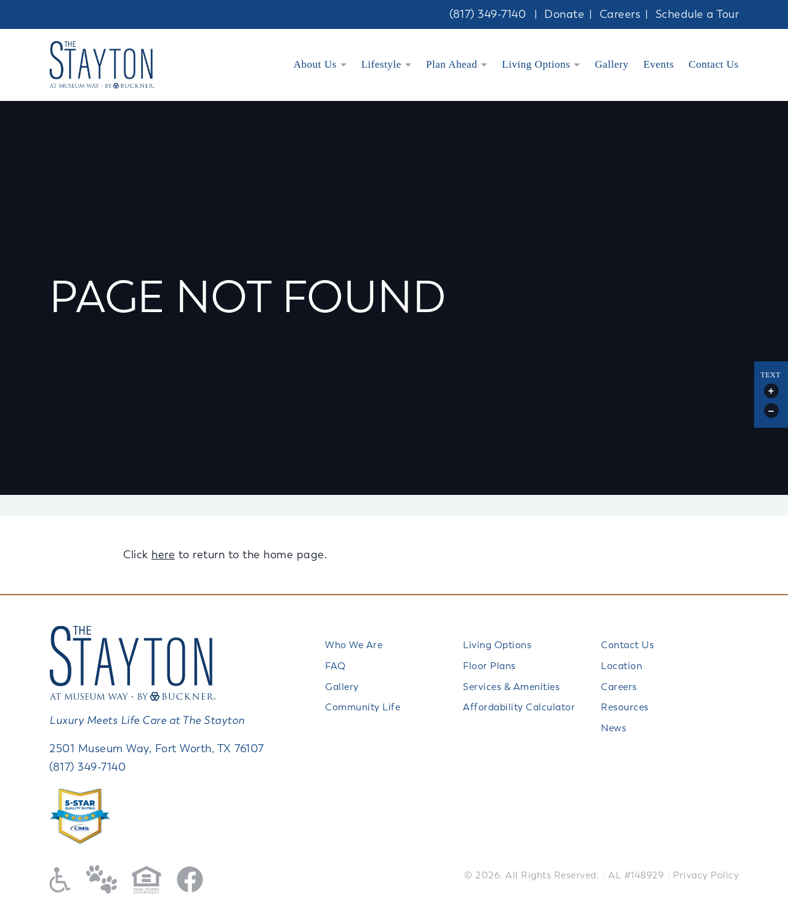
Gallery (612, 64)
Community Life (362, 707)
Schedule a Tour (697, 14)
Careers (620, 14)
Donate (564, 14)
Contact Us (714, 64)
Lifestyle (381, 64)
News (613, 728)
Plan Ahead (451, 64)
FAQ (335, 666)
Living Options (536, 64)
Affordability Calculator (519, 707)
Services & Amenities (511, 686)
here (163, 554)
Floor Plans (489, 666)
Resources (625, 707)
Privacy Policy (706, 875)
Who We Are (353, 645)
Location (621, 666)
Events (658, 64)
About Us (315, 64)
